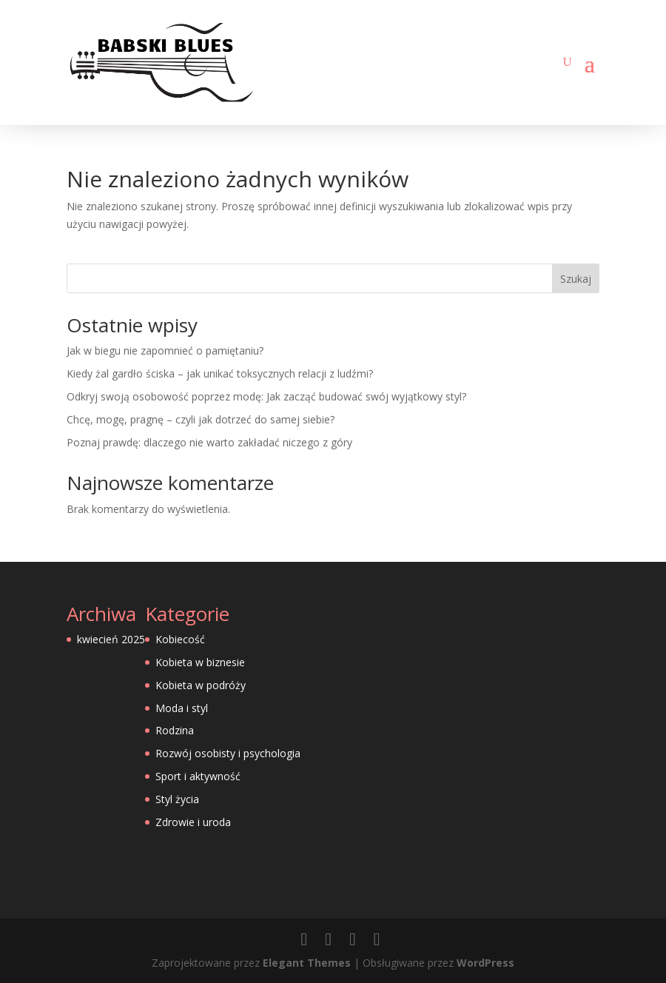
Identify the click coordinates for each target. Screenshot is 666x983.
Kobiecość (180, 639)
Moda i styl (181, 708)
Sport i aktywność (197, 776)
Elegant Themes (307, 963)
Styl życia (177, 799)
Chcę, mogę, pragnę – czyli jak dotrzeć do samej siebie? (200, 419)
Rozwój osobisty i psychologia (227, 753)
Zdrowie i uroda (193, 822)
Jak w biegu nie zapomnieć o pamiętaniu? (165, 350)
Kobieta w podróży (200, 685)
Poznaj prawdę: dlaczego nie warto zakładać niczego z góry (209, 442)
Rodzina (174, 730)
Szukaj (575, 279)
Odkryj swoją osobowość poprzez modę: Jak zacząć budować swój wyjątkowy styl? (266, 396)
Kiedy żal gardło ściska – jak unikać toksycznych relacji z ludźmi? (220, 373)
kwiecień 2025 (111, 639)
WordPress (485, 963)
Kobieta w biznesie (200, 662)
